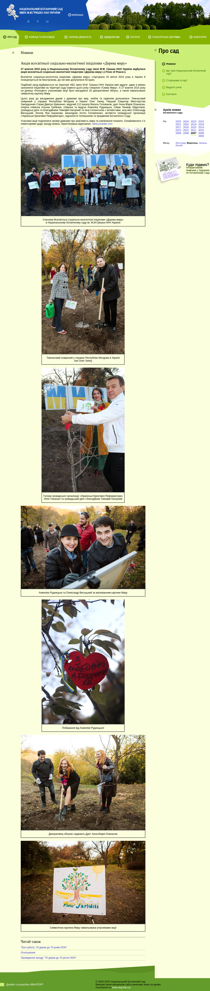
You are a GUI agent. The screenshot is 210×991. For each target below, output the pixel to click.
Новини (171, 63)
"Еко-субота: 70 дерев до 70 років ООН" (44, 947)
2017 (178, 127)
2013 (178, 130)
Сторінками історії (176, 80)
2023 (193, 121)
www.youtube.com (102, 123)
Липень (203, 143)
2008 (186, 133)
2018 (201, 124)
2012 (186, 130)
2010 (201, 130)
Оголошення (28, 952)
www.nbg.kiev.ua (121, 987)
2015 (193, 127)
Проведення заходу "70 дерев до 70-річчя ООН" (48, 957)
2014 (201, 127)
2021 (178, 124)
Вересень (192, 143)
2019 (193, 124)
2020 (186, 124)
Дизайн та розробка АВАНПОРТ (24, 984)
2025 (178, 121)
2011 (193, 130)
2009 (178, 133)
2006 (201, 133)
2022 (201, 121)
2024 (186, 121)
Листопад (180, 143)
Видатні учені (174, 87)
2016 (186, 127)
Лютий (179, 145)
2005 (201, 136)
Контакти (171, 94)
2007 (193, 133)
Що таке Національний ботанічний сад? (186, 72)
